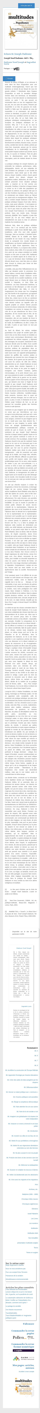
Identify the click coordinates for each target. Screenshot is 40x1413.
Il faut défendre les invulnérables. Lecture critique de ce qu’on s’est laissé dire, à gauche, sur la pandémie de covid (19, 1292)
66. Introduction (33, 1131)
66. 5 (36, 1051)
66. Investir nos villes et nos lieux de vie (25, 1136)
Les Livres (34, 1218)
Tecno (36, 1247)
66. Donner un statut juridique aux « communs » (22, 1092)
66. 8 (36, 1065)
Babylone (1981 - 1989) (30, 1194)
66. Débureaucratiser (31, 1087)
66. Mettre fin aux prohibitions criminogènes (23, 1141)
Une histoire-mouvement (14, 1309)
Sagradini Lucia (26, 1006)
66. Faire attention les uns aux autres (25, 1107)
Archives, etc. (33, 1189)
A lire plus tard (26, 5)
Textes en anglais (32, 1252)
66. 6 (36, 1055)
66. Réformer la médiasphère (28, 1165)
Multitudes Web (33, 1233)
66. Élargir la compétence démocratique (25, 1102)
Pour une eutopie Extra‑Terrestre (16, 1272)
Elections (35, 1209)
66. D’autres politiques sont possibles (25, 1097)
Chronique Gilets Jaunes (30, 1199)
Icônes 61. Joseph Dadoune (18, 54)
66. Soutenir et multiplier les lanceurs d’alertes (22, 1170)
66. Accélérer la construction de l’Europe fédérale (21, 1070)
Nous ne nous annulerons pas (15, 1268)
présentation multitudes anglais (27, 1243)
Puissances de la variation (14, 1276)
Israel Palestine (33, 1213)
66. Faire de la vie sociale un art (27, 1111)
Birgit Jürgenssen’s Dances (15, 1265)
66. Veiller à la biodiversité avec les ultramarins (22, 1175)
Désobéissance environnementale (17, 1279)
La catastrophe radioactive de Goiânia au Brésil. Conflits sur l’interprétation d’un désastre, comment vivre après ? (19, 1300)
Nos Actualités (33, 1238)
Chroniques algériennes (30, 1204)
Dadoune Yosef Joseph (14, 62)
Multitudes (34, 1228)
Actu (36, 1184)
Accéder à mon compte (26, 1371)
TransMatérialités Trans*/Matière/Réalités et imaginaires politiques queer (18, 1315)
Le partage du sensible (13, 1306)
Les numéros (33, 1223)
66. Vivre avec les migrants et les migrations (23, 1180)
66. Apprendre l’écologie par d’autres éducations (22, 1075)
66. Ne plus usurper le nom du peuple (25, 1153)
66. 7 (36, 1060)
